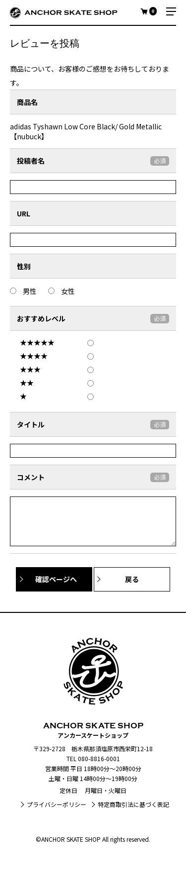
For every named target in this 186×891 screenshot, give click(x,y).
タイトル (31, 424)
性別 (24, 266)
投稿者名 (31, 161)
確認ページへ (56, 579)
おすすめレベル (41, 318)
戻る (132, 579)
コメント (31, 477)
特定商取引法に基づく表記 (133, 804)
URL (23, 213)
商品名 (27, 102)
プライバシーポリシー (56, 804)
